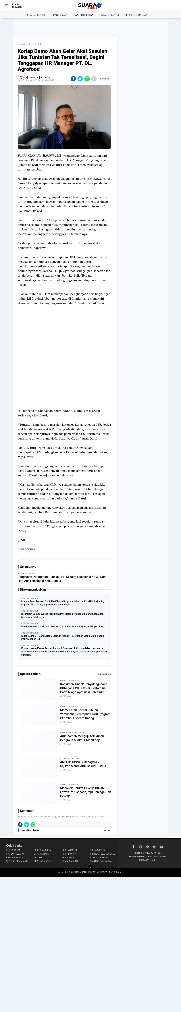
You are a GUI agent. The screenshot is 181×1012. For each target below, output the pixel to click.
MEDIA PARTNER (147, 860)
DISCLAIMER (160, 856)
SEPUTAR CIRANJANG (137, 15)
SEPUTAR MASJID (43, 861)
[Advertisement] (90, 28)
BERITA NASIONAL (70, 681)
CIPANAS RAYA (59, 15)
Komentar (105, 78)
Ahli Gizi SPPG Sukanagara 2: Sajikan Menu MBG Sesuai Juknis (83, 764)
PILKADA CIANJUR (109, 15)
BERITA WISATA (97, 850)
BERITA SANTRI (69, 850)
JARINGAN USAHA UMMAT (74, 733)
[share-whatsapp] (87, 78)
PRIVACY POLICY (152, 853)
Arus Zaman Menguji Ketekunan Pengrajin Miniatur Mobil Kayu (82, 738)
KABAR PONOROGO (15, 857)
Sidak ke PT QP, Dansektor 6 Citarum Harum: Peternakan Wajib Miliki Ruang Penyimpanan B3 (62, 637)
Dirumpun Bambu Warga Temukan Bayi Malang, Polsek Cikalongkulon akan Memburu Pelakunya (62, 615)
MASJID (38, 857)
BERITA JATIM (13, 850)
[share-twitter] (80, 78)
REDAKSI (138, 853)
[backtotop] (90, 868)
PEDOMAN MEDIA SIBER (140, 856)
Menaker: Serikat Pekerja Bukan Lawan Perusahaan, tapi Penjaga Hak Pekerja (85, 792)
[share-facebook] (73, 78)
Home (20, 44)
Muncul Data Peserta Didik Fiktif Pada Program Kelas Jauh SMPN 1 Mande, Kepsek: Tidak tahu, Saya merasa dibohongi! (62, 603)
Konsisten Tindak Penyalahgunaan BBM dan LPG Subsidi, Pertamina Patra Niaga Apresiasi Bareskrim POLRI (83, 688)
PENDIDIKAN (68, 857)
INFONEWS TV (69, 854)
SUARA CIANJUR (36, 15)
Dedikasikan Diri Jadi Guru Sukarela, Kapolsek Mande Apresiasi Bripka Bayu (62, 626)
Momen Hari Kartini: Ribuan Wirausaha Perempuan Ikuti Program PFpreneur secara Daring (85, 714)
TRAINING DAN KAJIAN (101, 861)
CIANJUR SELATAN (83, 15)
